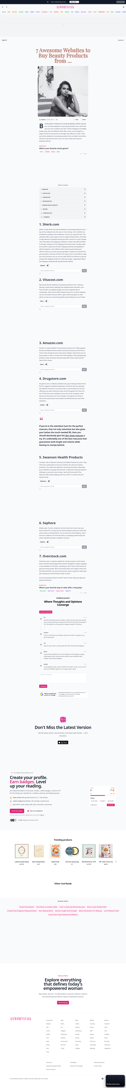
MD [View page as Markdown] (56, 119)
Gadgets (63, 1031)
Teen (47, 1048)
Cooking (92, 1024)
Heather (43, 119)
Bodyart (67, 12)
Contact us (49, 1062)
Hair (72, 12)
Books (26, 12)
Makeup (63, 1038)
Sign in (42, 815)
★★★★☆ (121, 40)
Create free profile (17, 811)
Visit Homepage (63, 1002)
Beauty (106, 1020)
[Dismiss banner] (86, 692)
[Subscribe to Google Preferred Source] (48, 694)
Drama (53, 151)
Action (41, 151)
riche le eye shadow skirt (97, 907)
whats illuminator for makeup (90, 911)
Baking (4, 12)
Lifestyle (21, 12)
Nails (62, 12)
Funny (89, 12)
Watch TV (68, 591)
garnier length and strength (66, 911)
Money (77, 12)
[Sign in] (123, 7)
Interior (77, 1034)
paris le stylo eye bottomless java (72, 907)
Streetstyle (93, 1045)
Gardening (78, 1031)
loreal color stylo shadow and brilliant (63, 915)
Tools (47, 1052)
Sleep (76, 1045)
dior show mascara (74, 435)
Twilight (77, 1048)
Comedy (47, 151)
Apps (62, 1020)
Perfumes (14, 12)
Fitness (92, 1027)
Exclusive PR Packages (76, 1066)
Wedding (92, 1048)
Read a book (51, 591)
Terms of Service (51, 1069)
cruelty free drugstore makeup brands (22, 911)
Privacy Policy (98, 1066)
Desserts (56, 12)
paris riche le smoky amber (46, 907)
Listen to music (60, 591)
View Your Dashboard (35, 811)
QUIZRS (85, 153)
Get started (111, 805)
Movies (92, 1038)
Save (75, 119)
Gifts (91, 1031)
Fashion (38, 12)
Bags (112, 12)
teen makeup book (46, 911)
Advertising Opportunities (53, 1066)
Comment (43, 686)
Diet (108, 12)
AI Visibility (73, 1062)
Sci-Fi (58, 151)
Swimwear (83, 12)
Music (106, 1038)
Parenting (117, 12)
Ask (84, 270)
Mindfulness (102, 12)
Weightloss (107, 1048)
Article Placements (99, 1062)
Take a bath (43, 591)
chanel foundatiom (26, 907)
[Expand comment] (45, 627)
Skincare (63, 1045)
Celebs (32, 12)
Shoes (48, 1045)
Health (48, 1034)
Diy (62, 1027)
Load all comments (45, 612)
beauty (4, 40)
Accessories (49, 1020)
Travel (94, 12)
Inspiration (44, 12)
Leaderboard (93, 805)
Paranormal (64, 1041)
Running (106, 1041)
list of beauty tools (111, 911)
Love (9, 12)
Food (51, 12)
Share (83, 119)
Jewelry (92, 1034)
